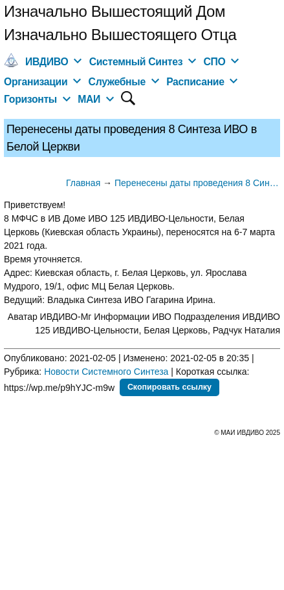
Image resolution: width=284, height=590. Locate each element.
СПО (214, 61)
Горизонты (30, 99)
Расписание (195, 81)
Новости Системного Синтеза (106, 371)
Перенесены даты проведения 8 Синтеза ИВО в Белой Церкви (197, 183)
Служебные (117, 81)
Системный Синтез (136, 61)
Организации (35, 81)
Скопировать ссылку (169, 387)
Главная (83, 183)
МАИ (89, 99)
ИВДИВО (46, 61)
